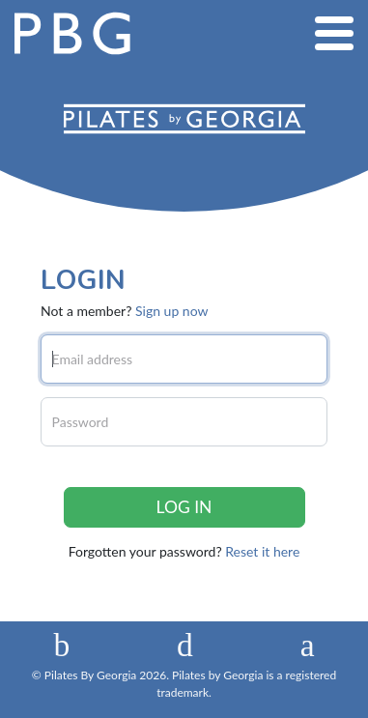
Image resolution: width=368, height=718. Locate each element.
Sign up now (171, 310)
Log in (184, 507)
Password (80, 422)
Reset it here (262, 551)
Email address (92, 359)
